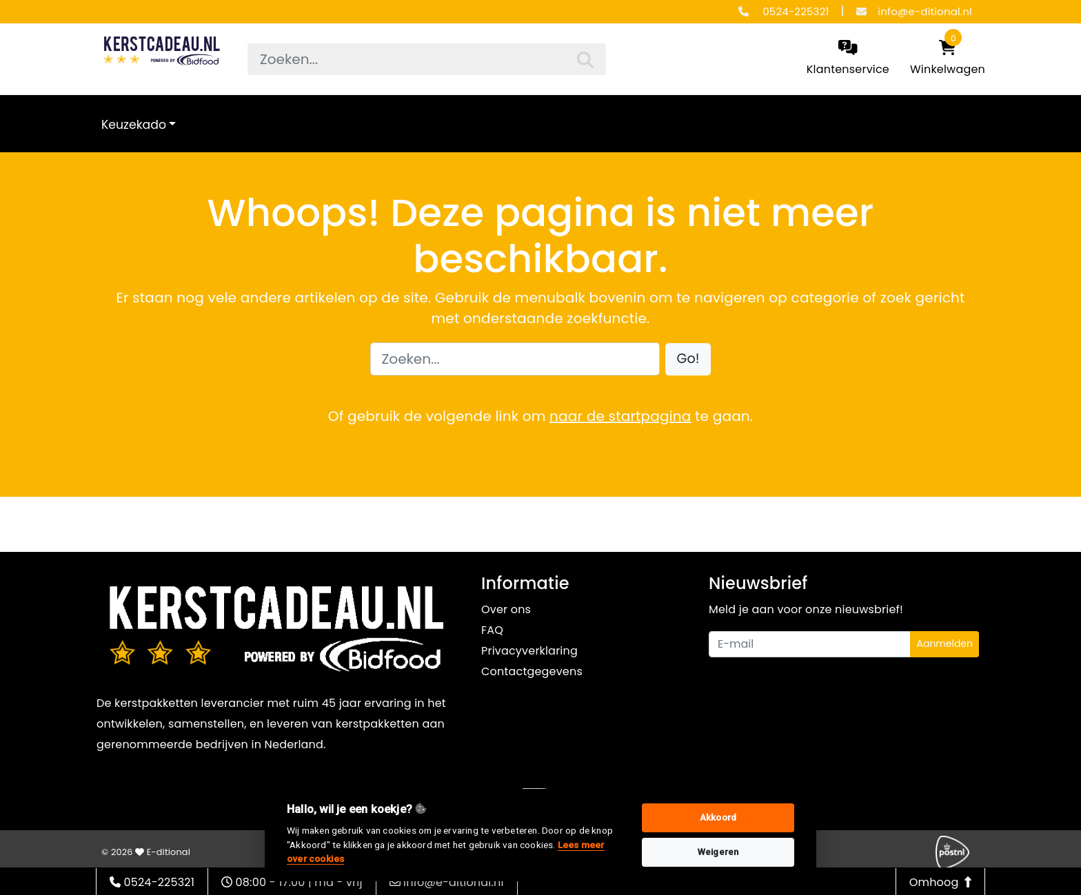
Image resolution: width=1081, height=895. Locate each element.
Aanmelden (944, 643)
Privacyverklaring (529, 651)
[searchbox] (426, 59)
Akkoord (718, 817)
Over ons (506, 609)
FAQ (492, 630)
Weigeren (718, 852)
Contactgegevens (532, 671)
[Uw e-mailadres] (810, 644)
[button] (688, 359)
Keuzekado (133, 124)
